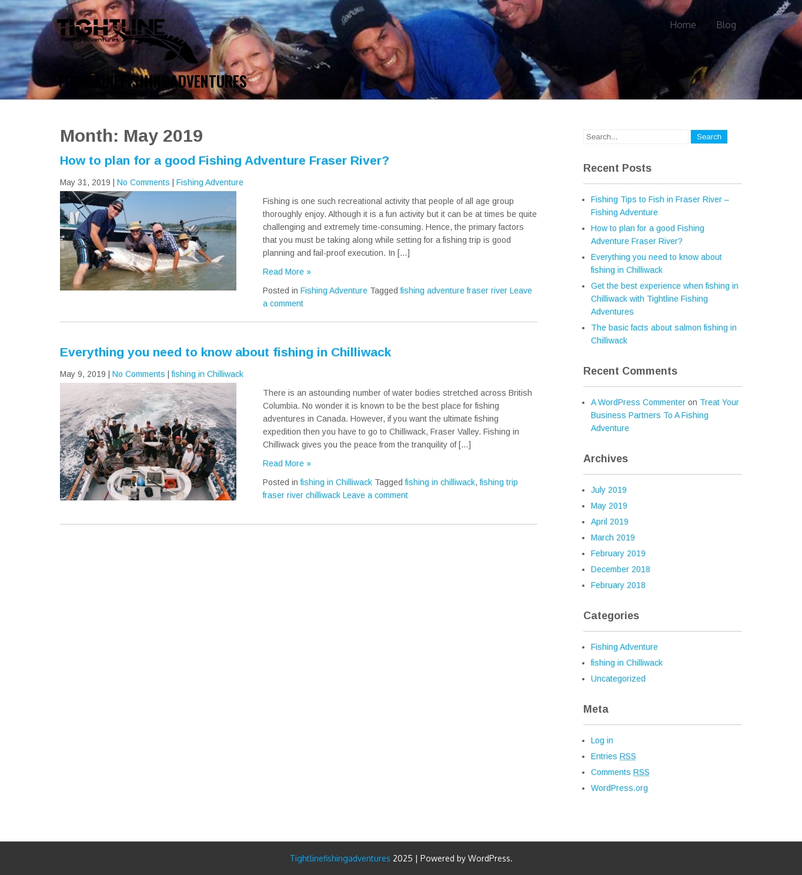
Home (683, 25)
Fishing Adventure (209, 182)
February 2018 (618, 585)
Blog (726, 25)
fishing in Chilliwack (207, 374)
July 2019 (609, 490)
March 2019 (613, 537)
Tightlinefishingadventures (152, 81)
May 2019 (609, 505)
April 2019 (610, 521)
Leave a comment (375, 495)
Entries (613, 756)
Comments (620, 772)
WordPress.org (619, 788)
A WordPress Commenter (638, 402)
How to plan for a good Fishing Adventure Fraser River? (224, 160)
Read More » (287, 271)
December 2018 (620, 569)
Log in (602, 740)
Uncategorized (618, 678)
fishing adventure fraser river (453, 290)
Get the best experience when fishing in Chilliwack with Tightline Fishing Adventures (664, 298)
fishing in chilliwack (440, 482)
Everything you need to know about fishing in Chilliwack (225, 352)
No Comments (143, 182)
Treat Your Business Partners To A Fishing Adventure (665, 415)
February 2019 (618, 553)
